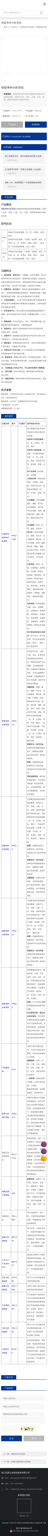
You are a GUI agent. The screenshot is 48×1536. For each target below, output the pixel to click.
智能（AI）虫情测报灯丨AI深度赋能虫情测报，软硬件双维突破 (24, 182)
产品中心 (14, 27)
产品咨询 (12, 124)
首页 (5, 27)
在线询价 (36, 124)
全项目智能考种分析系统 (5, 537)
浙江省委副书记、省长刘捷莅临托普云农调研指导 (24, 156)
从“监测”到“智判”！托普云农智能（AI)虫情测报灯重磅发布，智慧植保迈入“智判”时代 (24, 169)
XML (44, 1523)
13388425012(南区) (44, 1144)
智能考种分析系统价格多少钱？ (22, 1417)
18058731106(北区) (44, 1151)
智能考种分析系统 (8, 209)
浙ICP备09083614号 (24, 1528)
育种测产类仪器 (27, 27)
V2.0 (13, 1069)
